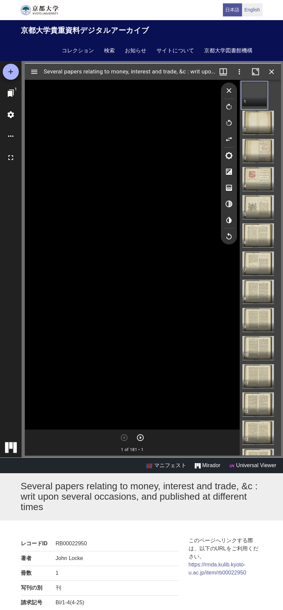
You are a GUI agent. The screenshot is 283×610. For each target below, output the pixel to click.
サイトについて (175, 50)
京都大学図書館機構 (228, 50)
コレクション (78, 50)
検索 (109, 50)
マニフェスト (166, 465)
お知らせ (135, 50)
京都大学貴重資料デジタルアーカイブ (85, 30)
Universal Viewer (252, 465)
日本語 (232, 9)
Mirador (207, 465)
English (252, 9)
